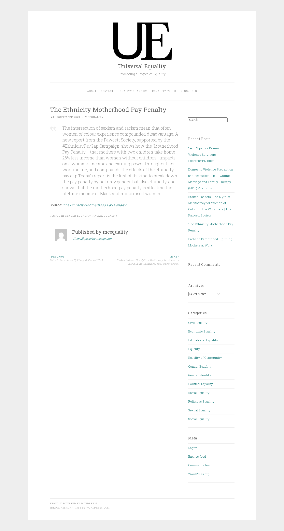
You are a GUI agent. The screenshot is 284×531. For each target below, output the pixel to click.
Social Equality (198, 419)
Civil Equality (197, 323)
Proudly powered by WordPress (73, 503)
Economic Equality (201, 331)
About (91, 91)
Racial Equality (105, 215)
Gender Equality (78, 215)
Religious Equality (201, 401)
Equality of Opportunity (205, 358)
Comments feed (199, 465)
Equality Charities (133, 91)
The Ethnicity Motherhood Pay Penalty (94, 205)
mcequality (94, 117)
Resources (188, 91)
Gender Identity (199, 375)
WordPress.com (98, 507)
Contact (107, 91)
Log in (192, 448)
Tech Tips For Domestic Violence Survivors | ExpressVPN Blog (205, 154)
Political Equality (200, 384)
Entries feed (197, 456)
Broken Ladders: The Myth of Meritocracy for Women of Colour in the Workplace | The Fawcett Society (146, 260)
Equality (194, 349)
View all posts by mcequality (92, 239)
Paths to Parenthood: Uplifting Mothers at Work (82, 258)
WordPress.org (198, 474)
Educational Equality (203, 340)
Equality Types (164, 91)
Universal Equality (142, 66)
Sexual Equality (199, 410)
